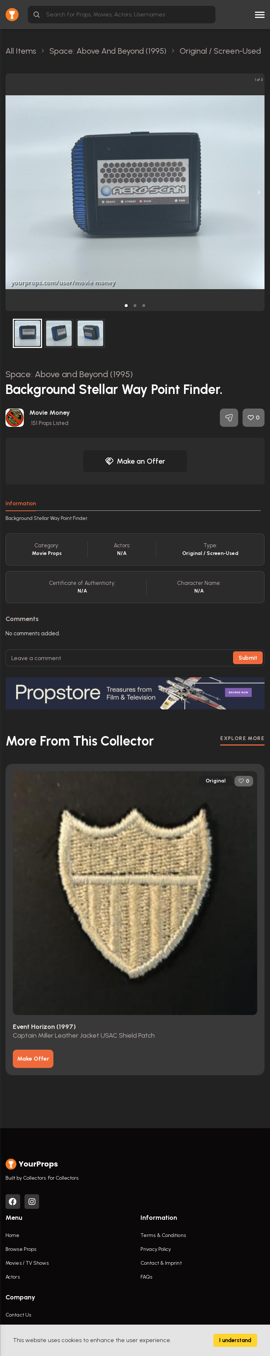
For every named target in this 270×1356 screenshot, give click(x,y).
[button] (126, 305)
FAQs (146, 1277)
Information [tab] (20, 503)
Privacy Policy (155, 1249)
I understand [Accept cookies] (235, 1340)
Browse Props (20, 1249)
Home (12, 1235)
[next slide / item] (259, 192)
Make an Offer (135, 461)
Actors (12, 1277)
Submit (248, 658)
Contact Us (18, 1315)
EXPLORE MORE (242, 738)
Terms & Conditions (163, 1235)
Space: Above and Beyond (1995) (69, 374)
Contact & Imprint (161, 1263)
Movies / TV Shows (27, 1263)
